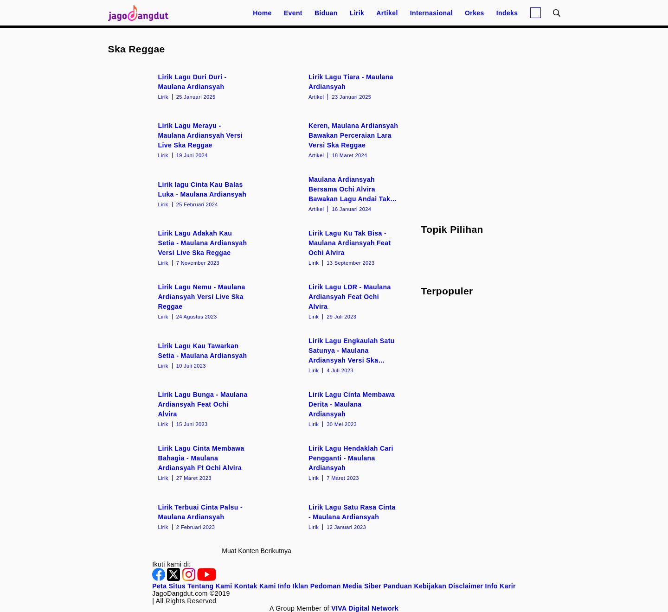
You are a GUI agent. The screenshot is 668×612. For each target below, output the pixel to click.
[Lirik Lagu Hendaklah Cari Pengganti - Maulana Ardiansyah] (331, 462)
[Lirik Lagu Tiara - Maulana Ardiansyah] (331, 86)
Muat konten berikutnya (256, 551)
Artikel (387, 13)
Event (293, 13)
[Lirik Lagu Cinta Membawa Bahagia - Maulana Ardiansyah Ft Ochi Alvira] (181, 462)
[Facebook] (159, 578)
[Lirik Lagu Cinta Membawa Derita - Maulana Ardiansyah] (331, 408)
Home (262, 13)
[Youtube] (206, 578)
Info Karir (500, 586)
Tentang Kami (209, 586)
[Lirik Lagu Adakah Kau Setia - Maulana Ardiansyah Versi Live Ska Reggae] (181, 247)
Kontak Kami (255, 586)
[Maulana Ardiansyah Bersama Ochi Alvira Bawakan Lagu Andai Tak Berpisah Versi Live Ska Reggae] (331, 193)
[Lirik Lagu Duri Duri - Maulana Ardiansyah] (181, 86)
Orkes (474, 13)
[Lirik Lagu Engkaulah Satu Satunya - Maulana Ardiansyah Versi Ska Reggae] (331, 355)
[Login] (535, 13)
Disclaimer (465, 586)
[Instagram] (189, 578)
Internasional (431, 13)
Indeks (507, 13)
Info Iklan (293, 586)
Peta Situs (169, 586)
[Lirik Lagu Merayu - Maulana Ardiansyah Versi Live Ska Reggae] (181, 140)
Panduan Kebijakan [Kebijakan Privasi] (414, 586)
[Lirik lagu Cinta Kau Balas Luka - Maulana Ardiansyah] (181, 193)
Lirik (357, 13)
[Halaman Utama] (141, 13)
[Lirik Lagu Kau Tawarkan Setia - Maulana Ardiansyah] (181, 355)
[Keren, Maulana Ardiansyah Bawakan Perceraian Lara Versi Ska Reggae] (331, 140)
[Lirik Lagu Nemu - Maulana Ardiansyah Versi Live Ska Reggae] (181, 301)
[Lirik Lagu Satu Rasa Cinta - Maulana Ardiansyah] (331, 516)
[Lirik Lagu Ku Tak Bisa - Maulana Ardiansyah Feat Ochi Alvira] (331, 247)
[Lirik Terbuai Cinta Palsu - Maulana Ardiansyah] (181, 516)
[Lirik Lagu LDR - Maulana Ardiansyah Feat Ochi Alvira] (331, 301)
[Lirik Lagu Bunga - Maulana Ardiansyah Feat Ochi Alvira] (181, 408)
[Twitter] (174, 578)
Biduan (326, 13)
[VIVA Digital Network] (364, 608)
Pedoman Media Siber (345, 586)
